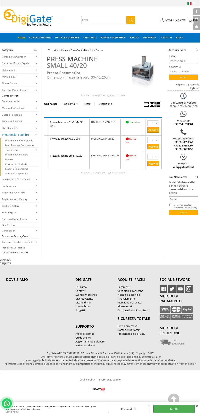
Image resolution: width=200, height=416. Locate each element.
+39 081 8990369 (183, 142)
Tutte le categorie (67, 37)
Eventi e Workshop (113, 37)
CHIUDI (197, 406)
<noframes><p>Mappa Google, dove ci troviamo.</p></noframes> (35, 305)
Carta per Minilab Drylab (15, 63)
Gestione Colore (11, 206)
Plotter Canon (9, 83)
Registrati (194, 88)
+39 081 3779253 (183, 149)
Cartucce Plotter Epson (14, 219)
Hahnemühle (9, 70)
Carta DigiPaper (40, 37)
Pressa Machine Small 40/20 (66, 155)
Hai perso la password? (187, 84)
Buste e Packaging (12, 114)
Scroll (173, 399)
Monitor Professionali (13, 108)
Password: (175, 66)
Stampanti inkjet (11, 101)
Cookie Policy (12, 411)
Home (21, 37)
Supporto (149, 37)
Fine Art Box (8, 225)
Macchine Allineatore (16, 154)
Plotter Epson (9, 212)
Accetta (174, 409)
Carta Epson (8, 230)
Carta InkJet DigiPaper (14, 56)
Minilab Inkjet (9, 76)
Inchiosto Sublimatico (13, 247)
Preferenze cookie (110, 379)
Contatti (166, 37)
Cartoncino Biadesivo (16, 164)
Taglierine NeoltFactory (14, 199)
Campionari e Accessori (15, 252)
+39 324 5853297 (183, 145)
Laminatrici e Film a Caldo (16, 179)
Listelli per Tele (10, 128)
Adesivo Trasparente (16, 173)
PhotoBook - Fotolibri (15, 135)
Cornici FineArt (10, 95)
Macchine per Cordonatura (20, 145)
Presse (9, 159)
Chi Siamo (89, 37)
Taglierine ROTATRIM (13, 192)
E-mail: (173, 56)
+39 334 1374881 (183, 124)
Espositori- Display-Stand (15, 236)
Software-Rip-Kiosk (12, 121)
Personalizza (129, 409)
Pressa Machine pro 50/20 (65, 139)
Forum (134, 37)
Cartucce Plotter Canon (14, 90)
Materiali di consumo (16, 168)
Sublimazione (9, 186)
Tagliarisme (11, 150)
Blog (179, 37)
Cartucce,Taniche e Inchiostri (17, 242)
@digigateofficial (183, 167)
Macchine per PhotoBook (18, 140)
